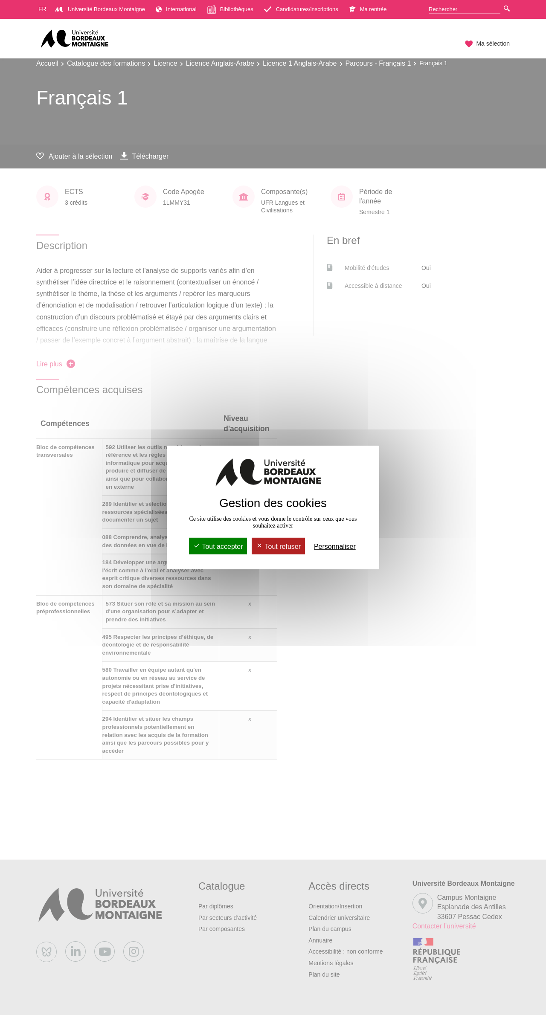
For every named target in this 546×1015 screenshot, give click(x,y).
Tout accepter (218, 546)
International (176, 9)
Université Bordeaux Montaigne (100, 9)
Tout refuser (278, 546)
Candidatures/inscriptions (301, 9)
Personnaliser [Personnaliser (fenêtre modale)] (335, 546)
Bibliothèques (230, 9)
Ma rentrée (368, 9)
